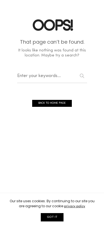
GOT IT (52, 217)
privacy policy (74, 206)
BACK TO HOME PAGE (52, 103)
